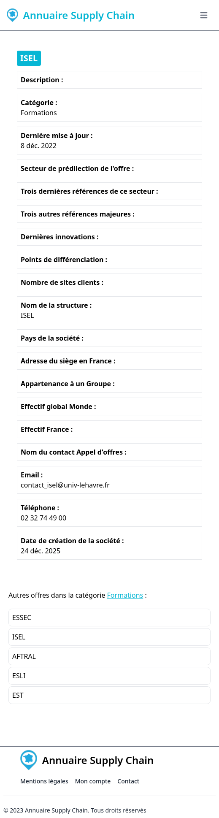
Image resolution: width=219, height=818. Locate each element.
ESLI (19, 675)
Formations (125, 595)
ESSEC (21, 617)
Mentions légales (44, 781)
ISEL (29, 58)
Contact (128, 781)
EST (18, 695)
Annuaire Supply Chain (56, 810)
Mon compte (93, 781)
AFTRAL (24, 656)
